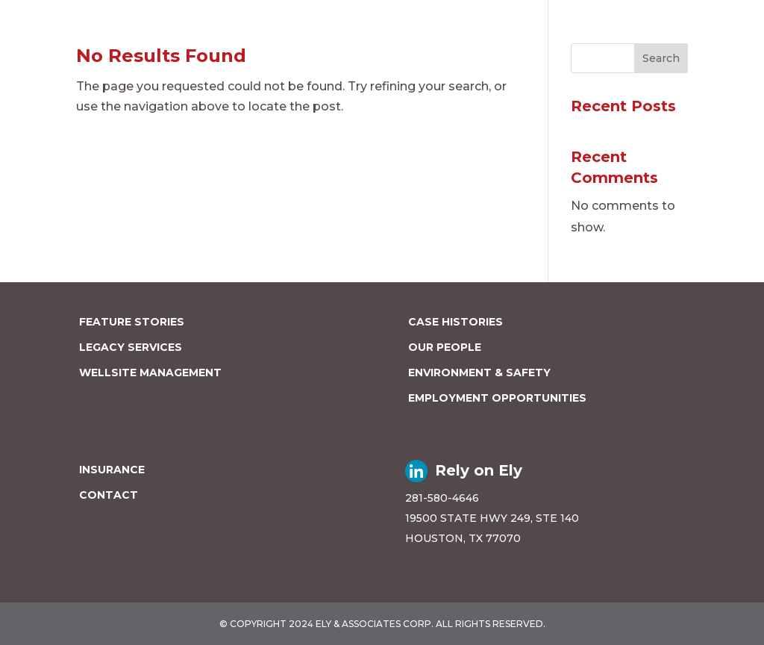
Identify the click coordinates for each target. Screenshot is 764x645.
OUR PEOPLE (444, 347)
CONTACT (108, 495)
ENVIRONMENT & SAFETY (479, 372)
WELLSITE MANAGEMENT (150, 372)
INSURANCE (112, 469)
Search (661, 58)
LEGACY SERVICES (130, 347)
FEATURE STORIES (131, 321)
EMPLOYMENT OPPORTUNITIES (497, 398)
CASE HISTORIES (455, 321)
